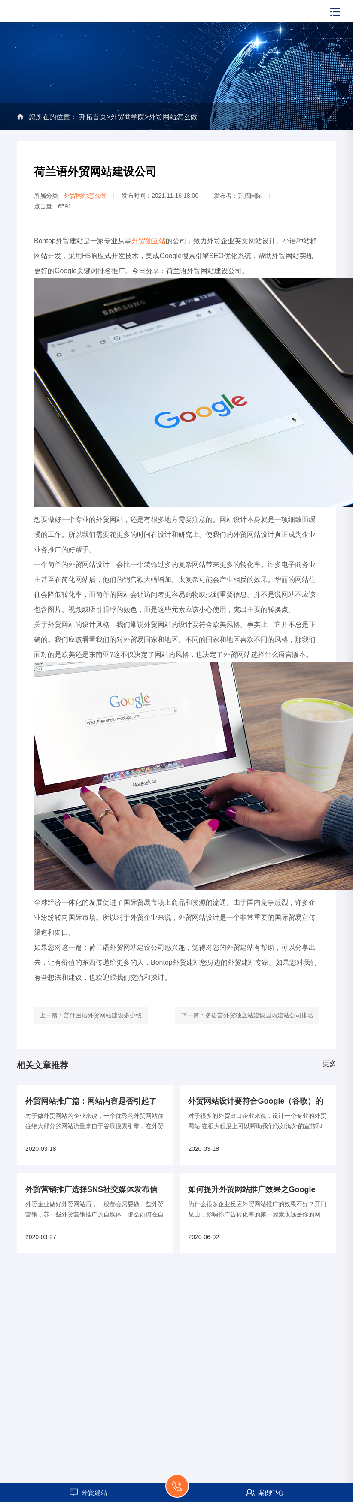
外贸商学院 (127, 116)
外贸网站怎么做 (173, 116)
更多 (329, 1063)
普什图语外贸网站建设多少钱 (103, 1015)
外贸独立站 (148, 240)
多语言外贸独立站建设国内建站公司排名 (259, 1015)
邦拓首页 (93, 116)
